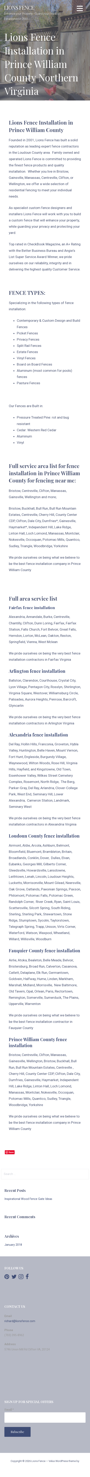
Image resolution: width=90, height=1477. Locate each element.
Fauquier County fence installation (44, 950)
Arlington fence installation (37, 671)
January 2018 (13, 1245)
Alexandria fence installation (38, 734)
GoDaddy (45, 1468)
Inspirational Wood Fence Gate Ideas (28, 1199)
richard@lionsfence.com (19, 1321)
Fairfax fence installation (32, 607)
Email (9, 1409)
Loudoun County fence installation (44, 836)
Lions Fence (19, 7)
